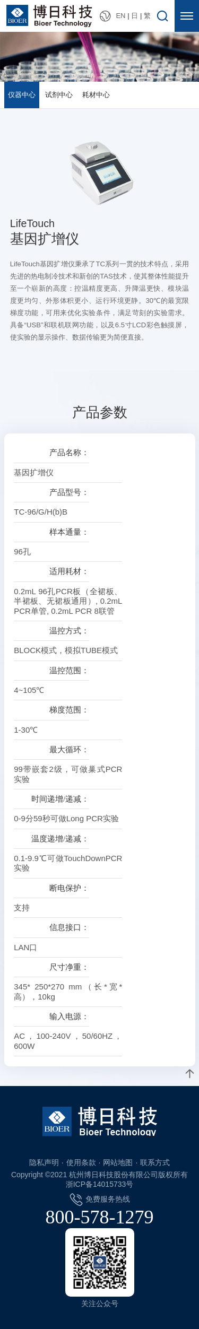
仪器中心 (22, 95)
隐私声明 (44, 1162)
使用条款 (81, 1162)
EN (120, 16)
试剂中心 (59, 95)
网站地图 (118, 1162)
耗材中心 (96, 95)
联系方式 (155, 1162)
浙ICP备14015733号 (100, 1184)
